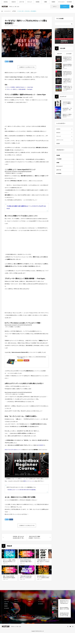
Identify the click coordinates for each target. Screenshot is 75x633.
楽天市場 (26, 360)
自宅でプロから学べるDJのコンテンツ (13, 449)
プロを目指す (59, 158)
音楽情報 (37, 1)
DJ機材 (45, 1)
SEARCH (72, 6)
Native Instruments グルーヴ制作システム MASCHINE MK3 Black (31, 356)
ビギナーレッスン (59, 139)
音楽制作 (53, 1)
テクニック (29, 1)
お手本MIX (11, 25)
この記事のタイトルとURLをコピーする (26, 67)
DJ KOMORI (69, 1)
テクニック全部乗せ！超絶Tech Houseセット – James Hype (19, 87)
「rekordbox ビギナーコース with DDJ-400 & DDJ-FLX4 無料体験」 (22, 489)
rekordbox (6, 1)
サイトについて (61, 1)
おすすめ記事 (68, 53)
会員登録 (64, 6)
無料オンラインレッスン (29, 481)
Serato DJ (14, 1)
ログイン (55, 6)
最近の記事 (59, 53)
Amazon (20, 360)
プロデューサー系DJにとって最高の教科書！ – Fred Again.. (19, 89)
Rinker (22, 357)
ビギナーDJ (21, 1)
